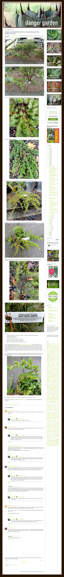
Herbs (55, 385)
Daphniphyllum (52, 358)
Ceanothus (48, 355)
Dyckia (48, 361)
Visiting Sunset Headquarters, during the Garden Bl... (53, 204)
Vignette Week (57, 441)
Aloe (52, 344)
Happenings (48, 385)
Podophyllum (49, 420)
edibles (53, 362)
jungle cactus (55, 390)
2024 (49, 149)
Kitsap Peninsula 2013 (55, 391)
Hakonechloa (57, 384)
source (17, 336)
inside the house (55, 389)
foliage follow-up (56, 369)
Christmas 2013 (51, 182)
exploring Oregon (54, 365)
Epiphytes (57, 363)
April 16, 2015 (14, 536)
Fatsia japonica (50, 367)
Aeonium (48, 343)
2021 (49, 154)
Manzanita (49, 397)
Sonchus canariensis (51, 433)
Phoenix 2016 (49, 416)
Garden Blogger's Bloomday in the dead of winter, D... (54, 192)
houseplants (55, 386)
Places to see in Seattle (51, 418)
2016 (49, 161)
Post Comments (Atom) (13, 565)
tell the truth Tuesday (50, 435)
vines (48, 442)
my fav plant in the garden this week (13, 404)
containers (49, 357)
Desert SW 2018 (54, 359)
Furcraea (55, 370)
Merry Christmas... (52, 177)
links (55, 394)
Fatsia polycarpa (56, 367)
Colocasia (48, 356)
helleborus (52, 385)
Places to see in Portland (54, 417)
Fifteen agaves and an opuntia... (52, 207)
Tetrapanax (57, 435)
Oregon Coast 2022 (54, 410)
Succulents (57, 433)
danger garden (23, 399)
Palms (48, 415)
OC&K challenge (55, 408)
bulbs (47, 352)
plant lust (57, 418)
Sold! (49, 196)
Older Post (41, 560)
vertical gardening (54, 440)
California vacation (50, 353)
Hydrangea (53, 388)
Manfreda (53, 396)
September (51, 217)
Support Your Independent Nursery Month (53, 434)
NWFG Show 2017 (56, 407)
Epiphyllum (54, 363)
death (50, 359)
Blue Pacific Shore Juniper (15, 35)
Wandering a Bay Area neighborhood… (52, 173)
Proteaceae (55, 421)
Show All (58, 323)
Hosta (51, 386)
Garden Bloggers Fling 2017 (54, 375)
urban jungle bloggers (56, 438)
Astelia (48, 345)
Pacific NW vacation (55, 414)
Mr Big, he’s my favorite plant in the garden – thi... (54, 198)
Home (24, 560)
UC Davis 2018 (53, 437)
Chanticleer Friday (54, 355)
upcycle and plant (50, 438)
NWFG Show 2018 (50, 408)
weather (51, 442)
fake (58, 365)
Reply (9, 414)
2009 (49, 235)
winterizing (54, 444)
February (50, 227)
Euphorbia (48, 365)
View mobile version (24, 562)
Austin (51, 345)
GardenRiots (50, 316)
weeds (51, 443)
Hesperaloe (57, 385)
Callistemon (57, 353)
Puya (58, 421)
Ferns (56, 368)
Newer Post (7, 560)
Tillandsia (57, 436)
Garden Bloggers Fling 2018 (51, 376)
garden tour (49, 381)
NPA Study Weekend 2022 (53, 406)
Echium (48, 362)
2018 (49, 158)
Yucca (56, 445)
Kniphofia (55, 392)
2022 (49, 152)
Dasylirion (57, 358)
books (58, 350)
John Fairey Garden (50, 390)
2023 (49, 151)
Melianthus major (54, 397)
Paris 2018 (51, 415)
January (50, 229)
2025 (49, 148)
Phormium (54, 416)
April (50, 224)
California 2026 (56, 352)
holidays (48, 386)
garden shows (56, 379)
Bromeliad (49, 351)
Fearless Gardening (50, 368)
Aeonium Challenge (55, 343)
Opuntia (54, 409)
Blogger (43, 571)
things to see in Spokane (51, 436)
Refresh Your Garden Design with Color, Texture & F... (53, 195)
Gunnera (52, 384)
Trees (48, 437)
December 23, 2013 (14, 410)
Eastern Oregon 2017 (52, 361)
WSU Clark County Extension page (25, 344)
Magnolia (57, 395)
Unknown (9, 410)
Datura (48, 359)
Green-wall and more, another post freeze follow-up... (53, 168)
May (50, 223)
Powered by (53, 122)
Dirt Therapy (50, 320)
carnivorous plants (50, 354)
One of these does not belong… (54, 210)
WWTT (54, 445)
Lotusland (53, 395)
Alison (9, 426)
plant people (49, 419)
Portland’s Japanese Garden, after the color (53, 213)
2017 (49, 159)
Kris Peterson (10, 466)
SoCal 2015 (51, 431)
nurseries (49, 407)
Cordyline (53, 357)
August (50, 219)
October (50, 216)
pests (58, 415)
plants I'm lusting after (55, 419)
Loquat (50, 395)
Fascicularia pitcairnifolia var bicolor (53, 366)
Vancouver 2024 (50, 439)
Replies (10, 416)
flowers (48, 369)
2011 (49, 232)
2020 (49, 155)
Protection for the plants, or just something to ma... (54, 202)
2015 (49, 162)
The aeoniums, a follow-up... (53, 178)
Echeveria (57, 361)
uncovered (57, 437)
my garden (53, 401)
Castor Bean (57, 354)
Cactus (51, 352)
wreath (52, 445)
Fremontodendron (49, 370)
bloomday (53, 350)
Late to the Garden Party (52, 310)
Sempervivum (49, 429)
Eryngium (53, 364)
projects (50, 421)
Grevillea (54, 383)
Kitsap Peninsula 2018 (50, 392)
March (50, 226)
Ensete (51, 363)
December (51, 166)
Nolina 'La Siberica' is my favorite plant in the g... (53, 188)
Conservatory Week (56, 356)
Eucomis (57, 364)
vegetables (57, 439)
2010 (49, 233)
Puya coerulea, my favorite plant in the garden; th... (53, 209)
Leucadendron (52, 394)
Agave (48, 344)
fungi (53, 370)
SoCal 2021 (51, 432)
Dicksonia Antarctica (56, 360)
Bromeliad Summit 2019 (55, 351)
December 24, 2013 (21, 475)
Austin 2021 (54, 345)
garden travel (54, 381)
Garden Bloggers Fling (55, 371)
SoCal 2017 (55, 431)
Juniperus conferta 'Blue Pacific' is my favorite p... (54, 180)
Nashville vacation (51, 402)
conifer (52, 356)
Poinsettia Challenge (54, 420)
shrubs (58, 429)
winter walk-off (51, 444)
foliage (51, 369)
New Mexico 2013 (52, 403)
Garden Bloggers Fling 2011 (51, 372)
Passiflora (55, 415)
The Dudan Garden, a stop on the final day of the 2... (53, 184)
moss (58, 397)
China (58, 355)
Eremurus (48, 364)
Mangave (57, 396)
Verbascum (49, 440)
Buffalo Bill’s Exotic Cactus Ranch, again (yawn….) (53, 171)
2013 (49, 165)
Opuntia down (51, 200)
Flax (58, 368)
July (49, 220)
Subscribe (53, 119)
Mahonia (48, 396)
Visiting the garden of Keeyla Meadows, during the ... (53, 175)
